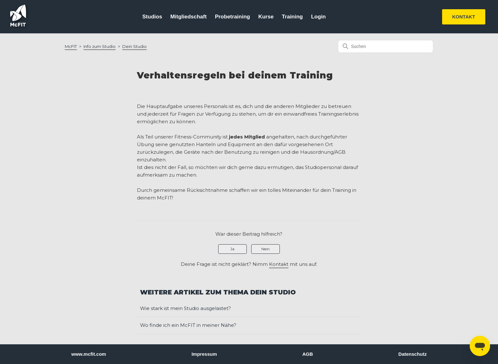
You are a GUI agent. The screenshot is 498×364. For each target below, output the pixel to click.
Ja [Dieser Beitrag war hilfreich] (232, 248)
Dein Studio (134, 46)
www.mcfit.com (88, 354)
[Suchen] (385, 46)
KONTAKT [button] (463, 16)
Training (292, 17)
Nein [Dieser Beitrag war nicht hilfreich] (265, 248)
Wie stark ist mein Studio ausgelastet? (185, 308)
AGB (307, 354)
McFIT (71, 46)
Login (318, 17)
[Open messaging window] (480, 346)
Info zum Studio (100, 46)
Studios (152, 17)
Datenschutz (412, 354)
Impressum (204, 354)
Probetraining (232, 17)
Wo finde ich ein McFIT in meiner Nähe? (188, 325)
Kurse (265, 17)
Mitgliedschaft (188, 17)
